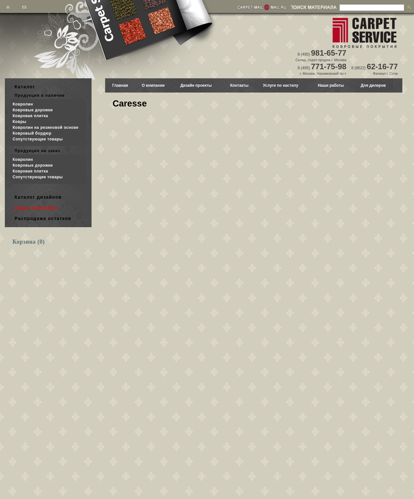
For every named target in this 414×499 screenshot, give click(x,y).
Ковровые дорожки (33, 110)
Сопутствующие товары (38, 139)
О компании (153, 85)
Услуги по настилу (280, 85)
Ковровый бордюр (32, 133)
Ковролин (23, 104)
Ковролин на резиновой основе (46, 127)
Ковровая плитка (30, 116)
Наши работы (331, 85)
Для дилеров (373, 85)
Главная (120, 85)
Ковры (19, 121)
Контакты (239, 85)
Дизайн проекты (196, 85)
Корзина (29, 241)
